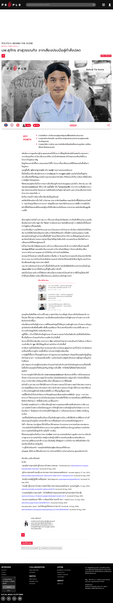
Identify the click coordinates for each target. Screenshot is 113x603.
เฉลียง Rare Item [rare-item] (33, 570)
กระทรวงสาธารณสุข (55, 548)
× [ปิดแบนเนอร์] (14, 577)
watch (32, 576)
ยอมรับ (9, 587)
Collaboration (36, 567)
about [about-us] (60, 580)
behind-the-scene (23, 43)
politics (6, 43)
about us (60, 583)
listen (60, 567)
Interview (6, 567)
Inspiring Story (33, 581)
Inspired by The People (64, 570)
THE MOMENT (60, 577)
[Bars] (103, 5)
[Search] (93, 5)
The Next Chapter (62, 574)
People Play (61, 572)
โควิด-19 (24, 548)
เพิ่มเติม (5, 583)
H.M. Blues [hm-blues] (32, 572)
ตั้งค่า (8, 590)
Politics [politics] (4, 570)
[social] (3, 598)
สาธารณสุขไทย (34, 548)
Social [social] (4, 572)
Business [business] (4, 574)
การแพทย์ (44, 548)
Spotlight (32, 583)
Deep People (33, 579)
